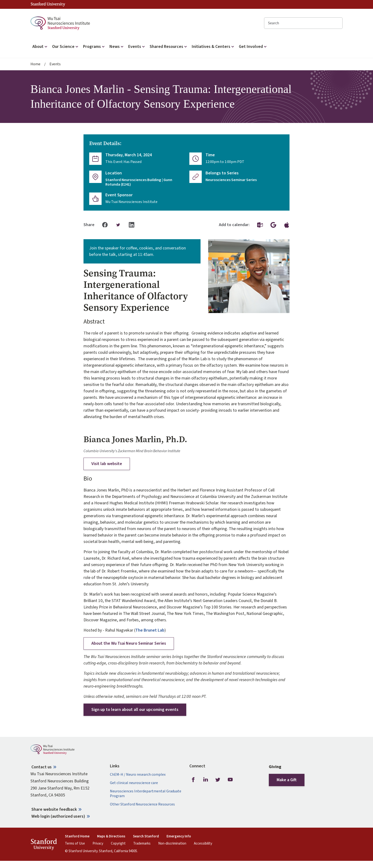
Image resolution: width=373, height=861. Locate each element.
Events (55, 64)
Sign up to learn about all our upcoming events (134, 710)
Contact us (41, 767)
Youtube (230, 779)
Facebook (193, 779)
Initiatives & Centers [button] (213, 47)
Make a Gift (287, 780)
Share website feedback (54, 809)
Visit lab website (106, 464)
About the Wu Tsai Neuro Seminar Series (128, 643)
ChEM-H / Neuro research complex (138, 774)
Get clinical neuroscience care (134, 783)
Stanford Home (77, 836)
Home (35, 64)
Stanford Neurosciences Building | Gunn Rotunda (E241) (138, 182)
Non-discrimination (172, 843)
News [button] (116, 47)
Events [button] (137, 47)
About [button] (40, 47)
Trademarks (142, 843)
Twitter (218, 779)
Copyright (118, 843)
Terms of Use (75, 843)
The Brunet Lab (149, 630)
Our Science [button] (65, 47)
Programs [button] (94, 47)
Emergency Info (179, 836)
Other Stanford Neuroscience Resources (142, 804)
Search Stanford (146, 836)
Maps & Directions (111, 836)
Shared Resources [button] (169, 47)
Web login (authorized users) (58, 816)
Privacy (98, 843)
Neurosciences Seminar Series (231, 180)
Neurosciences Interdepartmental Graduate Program (145, 793)
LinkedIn (205, 779)
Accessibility (203, 843)
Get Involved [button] (253, 47)
